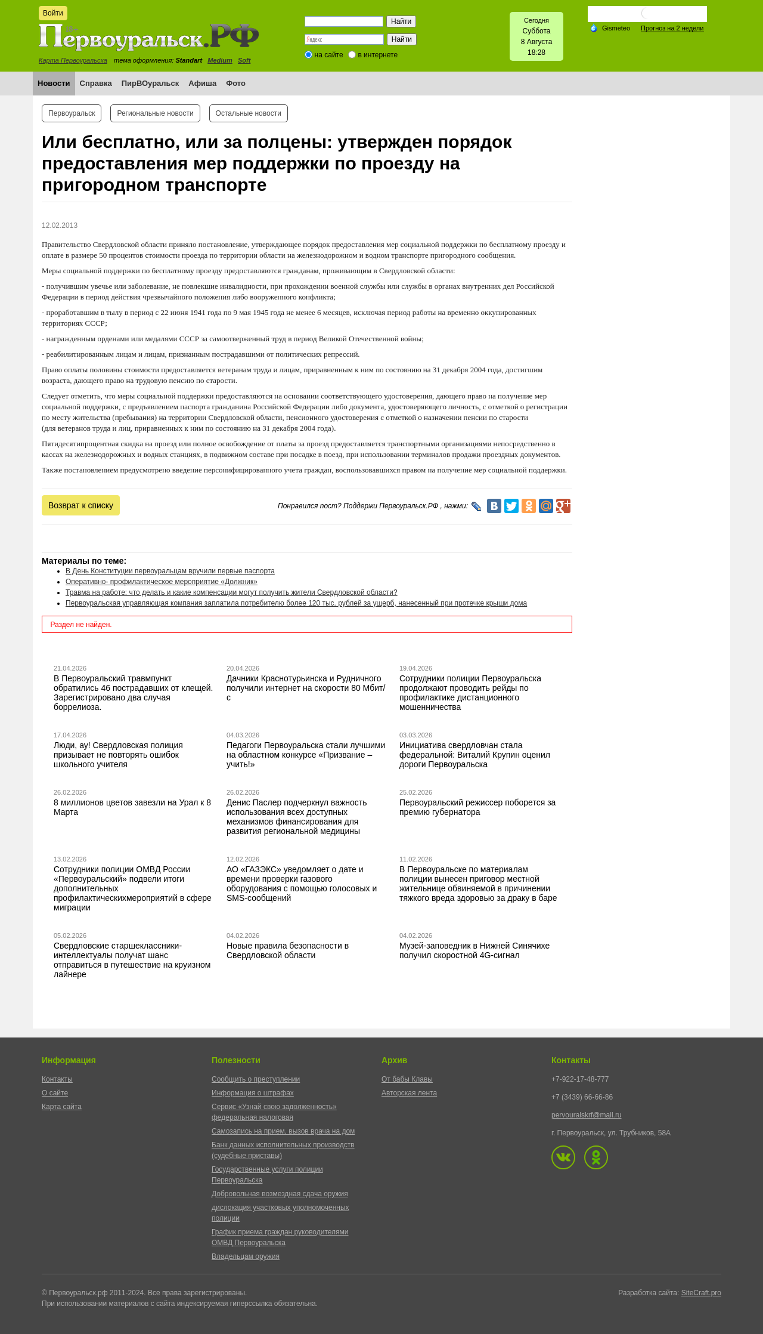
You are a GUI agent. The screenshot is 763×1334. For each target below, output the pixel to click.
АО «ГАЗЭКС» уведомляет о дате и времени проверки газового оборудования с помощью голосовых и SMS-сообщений (302, 883)
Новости (54, 83)
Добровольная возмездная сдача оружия (280, 1194)
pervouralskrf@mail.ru (586, 1115)
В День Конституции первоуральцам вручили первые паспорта (170, 571)
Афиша (202, 83)
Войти (53, 13)
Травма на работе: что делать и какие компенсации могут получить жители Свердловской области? (232, 592)
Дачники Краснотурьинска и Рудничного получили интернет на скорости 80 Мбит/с (306, 688)
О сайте (55, 1093)
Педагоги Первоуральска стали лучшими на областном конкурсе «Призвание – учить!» (306, 754)
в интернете (378, 55)
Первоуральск (71, 113)
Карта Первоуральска (73, 60)
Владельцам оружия (246, 1256)
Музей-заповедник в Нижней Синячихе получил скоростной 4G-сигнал (474, 950)
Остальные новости (248, 113)
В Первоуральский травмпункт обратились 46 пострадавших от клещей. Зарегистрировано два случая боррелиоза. (133, 693)
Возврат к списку (80, 505)
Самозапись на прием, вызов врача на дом (283, 1131)
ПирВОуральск (150, 83)
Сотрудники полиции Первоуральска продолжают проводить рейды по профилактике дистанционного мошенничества (470, 693)
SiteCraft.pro (701, 1293)
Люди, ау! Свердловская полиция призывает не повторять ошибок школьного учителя (118, 754)
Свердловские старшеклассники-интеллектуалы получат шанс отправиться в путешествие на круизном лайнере (132, 960)
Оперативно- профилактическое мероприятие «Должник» (162, 582)
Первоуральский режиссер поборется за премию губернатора (477, 807)
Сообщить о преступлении (256, 1079)
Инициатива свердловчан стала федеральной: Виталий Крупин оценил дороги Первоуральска (474, 754)
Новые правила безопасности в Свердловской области (288, 950)
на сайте (329, 55)
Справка (96, 83)
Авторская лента (409, 1093)
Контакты (57, 1079)
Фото (236, 83)
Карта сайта (62, 1107)
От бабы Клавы (407, 1079)
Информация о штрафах (253, 1093)
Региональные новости (155, 113)
